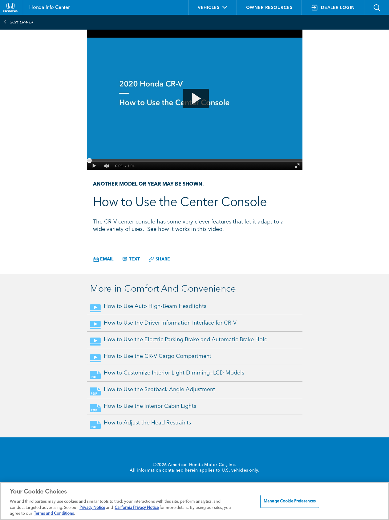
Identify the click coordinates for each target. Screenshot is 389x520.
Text (131, 259)
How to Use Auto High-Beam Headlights (155, 306)
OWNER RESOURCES (269, 8)
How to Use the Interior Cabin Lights (150, 406)
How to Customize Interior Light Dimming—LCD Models (174, 373)
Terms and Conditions (54, 514)
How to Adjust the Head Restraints (147, 423)
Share (159, 259)
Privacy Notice (92, 508)
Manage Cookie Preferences (290, 501)
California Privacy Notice (137, 508)
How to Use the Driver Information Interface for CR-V (170, 323)
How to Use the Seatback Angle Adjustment (159, 389)
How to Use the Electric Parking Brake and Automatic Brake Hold (186, 339)
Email (103, 259)
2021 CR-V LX (18, 21)
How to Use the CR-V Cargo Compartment (157, 356)
